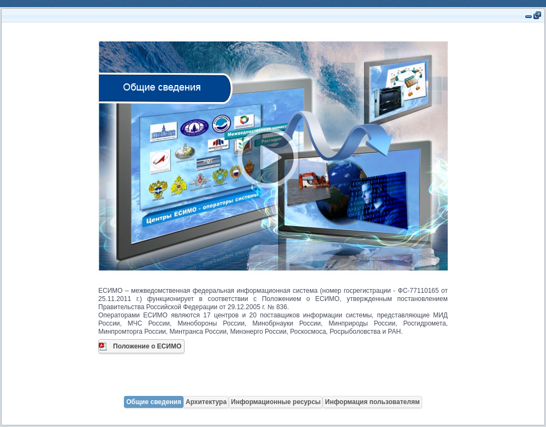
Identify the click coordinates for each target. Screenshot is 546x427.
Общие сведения (153, 402)
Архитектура (206, 402)
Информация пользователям (372, 402)
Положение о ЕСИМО (147, 346)
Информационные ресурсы (276, 402)
